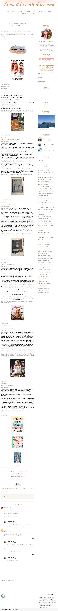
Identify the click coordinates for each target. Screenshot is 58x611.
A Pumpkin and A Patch (7, 199)
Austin (52, 172)
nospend (40, 242)
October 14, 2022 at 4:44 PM (11, 558)
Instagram (25, 474)
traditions (41, 274)
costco (47, 183)
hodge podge (41, 209)
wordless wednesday (44, 292)
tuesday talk (41, 276)
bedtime (40, 174)
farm (39, 193)
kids (50, 216)
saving (52, 255)
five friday (41, 197)
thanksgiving (44, 265)
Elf (43, 190)
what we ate (41, 286)
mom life (40, 227)
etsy (50, 190)
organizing (41, 244)
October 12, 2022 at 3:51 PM (8, 531)
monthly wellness (43, 235)
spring (40, 260)
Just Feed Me (5, 323)
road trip (40, 253)
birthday (40, 175)
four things (48, 197)
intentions (41, 214)
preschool (41, 249)
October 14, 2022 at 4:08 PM (11, 522)
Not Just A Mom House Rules (48, 150)
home (52, 209)
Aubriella (41, 172)
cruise (40, 184)
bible (49, 174)
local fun (48, 221)
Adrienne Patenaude (11, 521)
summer (49, 262)
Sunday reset (50, 264)
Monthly (40, 230)
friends (50, 198)
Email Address (41, 73)
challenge (48, 179)
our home (47, 244)
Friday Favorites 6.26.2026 (48, 144)
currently (45, 184)
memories (40, 225)
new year (45, 241)
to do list (41, 271)
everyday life (42, 191)
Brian (51, 177)
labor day (46, 218)
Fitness (46, 195)
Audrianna (47, 172)
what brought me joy (44, 283)
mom (52, 225)
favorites (40, 195)
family (51, 191)
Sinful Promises (6, 84)
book (6, 491)
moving (48, 239)
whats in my (41, 290)
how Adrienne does (43, 212)
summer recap (42, 264)
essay (46, 190)
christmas (41, 181)
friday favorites (42, 198)
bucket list (41, 179)
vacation (48, 276)
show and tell (42, 258)
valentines (41, 278)
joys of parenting (43, 216)
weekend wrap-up (49, 278)
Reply (33, 518)
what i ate (41, 285)
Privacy (2, 590)
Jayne (5, 530)
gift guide (41, 200)
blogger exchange (49, 175)
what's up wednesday (43, 288)
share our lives (47, 257)
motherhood (41, 237)
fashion (44, 193)
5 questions (41, 168)
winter (47, 290)
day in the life (49, 186)
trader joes (41, 272)
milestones (47, 225)
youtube (40, 294)
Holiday (48, 209)
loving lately (42, 223)
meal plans (50, 223)
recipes (45, 251)
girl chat (47, 200)
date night (41, 186)
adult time (41, 170)
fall (47, 191)
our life (40, 246)
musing (40, 241)
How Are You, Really (6, 134)
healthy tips (41, 207)
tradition (48, 272)
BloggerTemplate (17, 609)
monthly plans (42, 234)
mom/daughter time (43, 228)
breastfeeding (45, 177)
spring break (46, 260)
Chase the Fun (17, 434)
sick (48, 258)
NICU (49, 241)
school (40, 257)
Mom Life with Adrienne (29, 4)
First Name (40, 77)
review (50, 251)
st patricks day (42, 262)
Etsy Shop (22, 476)
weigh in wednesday (43, 281)
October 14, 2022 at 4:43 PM (11, 542)
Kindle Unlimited (9, 90)
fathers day (50, 193)
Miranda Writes (17, 465)
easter (40, 190)
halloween (41, 204)
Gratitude (41, 202)
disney (40, 188)
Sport (51, 258)
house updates (49, 211)
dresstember (48, 188)
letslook (40, 220)
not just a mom (47, 242)
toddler (47, 271)
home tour (41, 211)
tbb (39, 265)
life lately (47, 220)
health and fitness (43, 205)
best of (45, 174)
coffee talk (41, 183)
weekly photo (42, 279)
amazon (47, 170)
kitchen (40, 218)
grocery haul (48, 202)
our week (46, 246)
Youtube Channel (16, 476)
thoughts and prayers (44, 269)
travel (47, 274)
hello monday (50, 207)
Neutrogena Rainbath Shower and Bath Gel (47, 139)
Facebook (20, 474)
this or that (41, 267)
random (40, 251)
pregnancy (47, 248)
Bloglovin (16, 474)
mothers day (49, 237)
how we (51, 212)
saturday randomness (44, 255)
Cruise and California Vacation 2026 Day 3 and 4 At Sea (46, 129)
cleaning (47, 181)
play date (40, 248)
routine (46, 253)
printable (47, 249)
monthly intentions (43, 232)
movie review (41, 239)
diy (43, 188)
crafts (52, 183)
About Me (47, 168)
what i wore (48, 285)
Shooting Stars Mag (8, 507)
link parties (41, 221)
